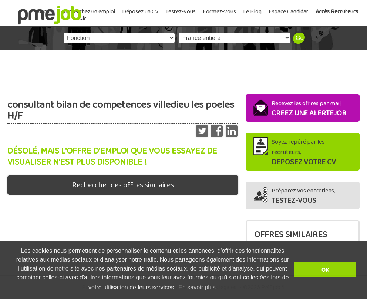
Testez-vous (180, 11)
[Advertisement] (183, 70)
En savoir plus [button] (197, 287)
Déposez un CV (140, 11)
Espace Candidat (289, 11)
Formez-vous (219, 11)
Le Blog (252, 11)
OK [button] (325, 270)
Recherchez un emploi (88, 11)
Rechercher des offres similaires (123, 185)
